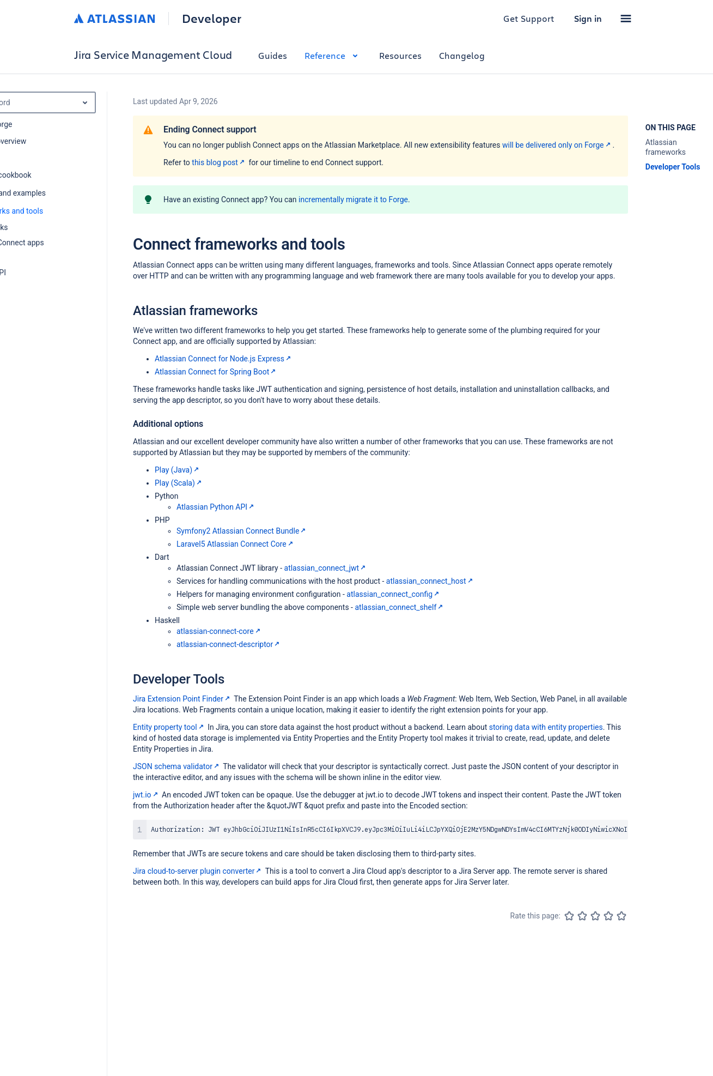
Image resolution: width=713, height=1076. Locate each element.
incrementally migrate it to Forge (353, 199)
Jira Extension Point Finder (182, 698)
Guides (272, 55)
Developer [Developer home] (211, 18)
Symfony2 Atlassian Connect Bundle (242, 531)
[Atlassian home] (114, 18)
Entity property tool (169, 727)
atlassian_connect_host (430, 581)
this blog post (219, 162)
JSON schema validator (177, 766)
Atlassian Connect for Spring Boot (216, 371)
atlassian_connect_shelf (400, 607)
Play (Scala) (179, 483)
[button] (626, 18)
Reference (333, 55)
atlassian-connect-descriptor (229, 644)
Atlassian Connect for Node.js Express (224, 358)
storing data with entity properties (546, 727)
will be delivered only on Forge (557, 145)
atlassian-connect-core (219, 631)
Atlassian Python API (216, 507)
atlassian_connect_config (393, 594)
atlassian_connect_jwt (326, 568)
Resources (400, 55)
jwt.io (146, 794)
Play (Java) (178, 470)
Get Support (528, 18)
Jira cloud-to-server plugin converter (198, 871)
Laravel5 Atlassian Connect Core (235, 544)
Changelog (462, 55)
